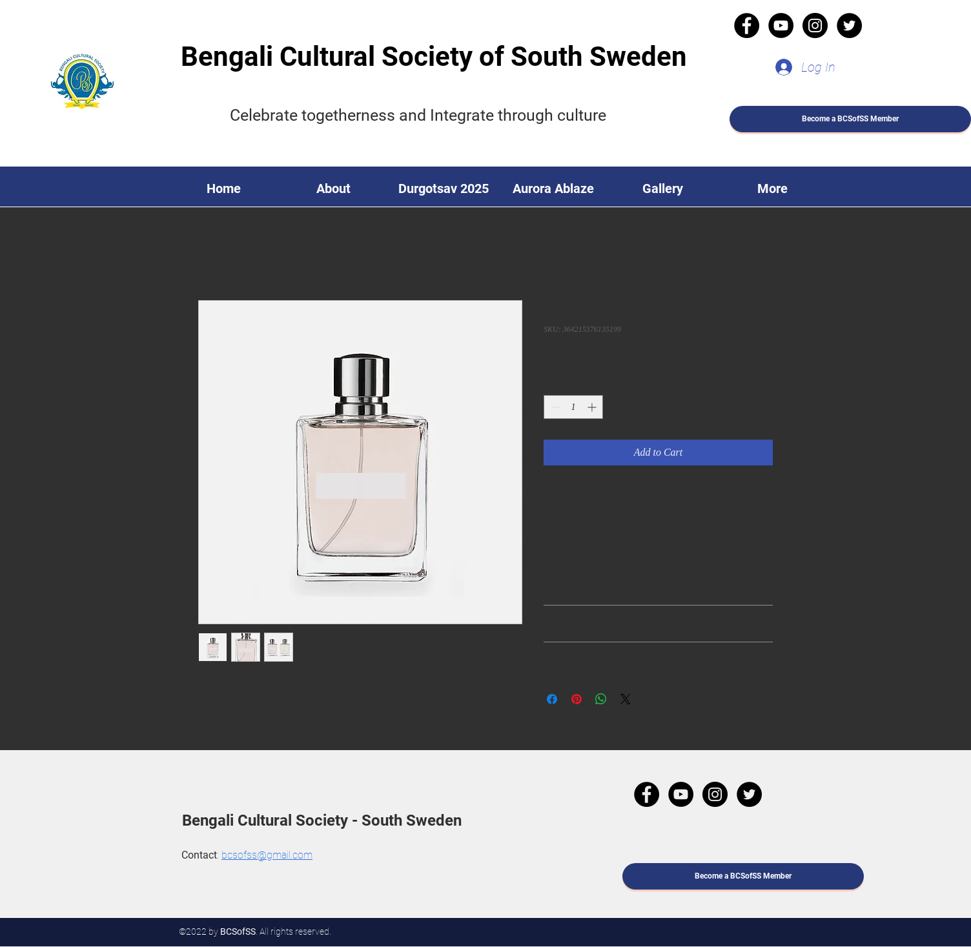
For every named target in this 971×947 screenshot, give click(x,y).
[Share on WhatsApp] (601, 699)
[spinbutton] (573, 407)
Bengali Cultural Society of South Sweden (434, 56)
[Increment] (593, 407)
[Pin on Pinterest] (576, 699)
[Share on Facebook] (552, 699)
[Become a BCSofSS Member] (850, 119)
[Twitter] (849, 25)
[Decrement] (554, 407)
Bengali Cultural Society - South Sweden (322, 820)
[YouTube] (780, 25)
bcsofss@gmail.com (266, 855)
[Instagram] (815, 25)
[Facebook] (746, 25)
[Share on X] (625, 699)
